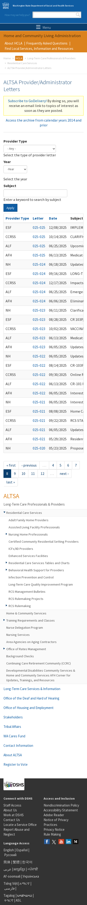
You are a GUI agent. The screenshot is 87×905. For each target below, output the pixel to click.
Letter (38, 218)
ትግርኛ (8, 900)
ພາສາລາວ (24, 895)
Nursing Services (18, 635)
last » (10, 482)
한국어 (27, 862)
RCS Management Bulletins (27, 591)
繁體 (16, 862)
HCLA (19, 58)
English (9, 850)
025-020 (39, 448)
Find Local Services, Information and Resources (39, 48)
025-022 (39, 356)
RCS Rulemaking (20, 606)
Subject (9, 185)
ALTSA (11, 496)
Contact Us (11, 820)
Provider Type (15, 141)
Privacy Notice (54, 829)
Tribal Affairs (12, 726)
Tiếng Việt (10, 883)
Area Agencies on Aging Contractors (31, 642)
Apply (10, 208)
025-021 (39, 402)
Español (22, 850)
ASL (18, 900)
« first (11, 465)
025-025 (39, 227)
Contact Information (18, 745)
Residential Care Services (22, 63)
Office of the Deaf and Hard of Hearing (31, 698)
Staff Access (12, 805)
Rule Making (52, 834)
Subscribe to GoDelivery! (27, 100)
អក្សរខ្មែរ (19, 869)
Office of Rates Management (26, 649)
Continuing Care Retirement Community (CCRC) (38, 663)
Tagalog (9, 895)
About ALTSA (12, 755)
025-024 (39, 264)
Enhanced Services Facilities (28, 556)
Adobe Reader (54, 815)
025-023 (39, 310)
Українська (31, 876)
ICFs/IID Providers (21, 549)
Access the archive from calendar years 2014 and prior (43, 122)
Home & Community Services (26, 613)
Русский (10, 855)
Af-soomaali (11, 876)
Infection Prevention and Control (31, 577)
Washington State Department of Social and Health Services (43, 5)
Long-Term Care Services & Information (31, 689)
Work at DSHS (13, 815)
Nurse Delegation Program (24, 627)
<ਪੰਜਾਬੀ (32, 869)
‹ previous (29, 465)
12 (42, 473)
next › (64, 473)
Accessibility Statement (61, 810)
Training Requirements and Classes (30, 620)
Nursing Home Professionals (28, 534)
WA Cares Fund (14, 736)
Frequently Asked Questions (47, 43)
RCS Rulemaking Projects (26, 599)
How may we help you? (17, 15)
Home (7, 58)
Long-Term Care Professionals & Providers (51, 58)
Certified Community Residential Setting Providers (44, 541)
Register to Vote (15, 764)
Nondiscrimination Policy (61, 805)
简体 (6, 862)
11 (33, 473)
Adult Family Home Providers (28, 520)
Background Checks (20, 656)
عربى (7, 869)
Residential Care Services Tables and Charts (39, 563)
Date (53, 218)
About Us (10, 810)
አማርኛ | (25, 883)
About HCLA (13, 43)
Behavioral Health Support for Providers (36, 570)
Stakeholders (13, 717)
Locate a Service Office (20, 824)
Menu (43, 27)
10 (23, 473)
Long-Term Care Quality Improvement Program (41, 584)
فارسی (9, 888)
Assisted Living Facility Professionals (34, 527)
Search (78, 15)
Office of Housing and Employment (28, 708)
